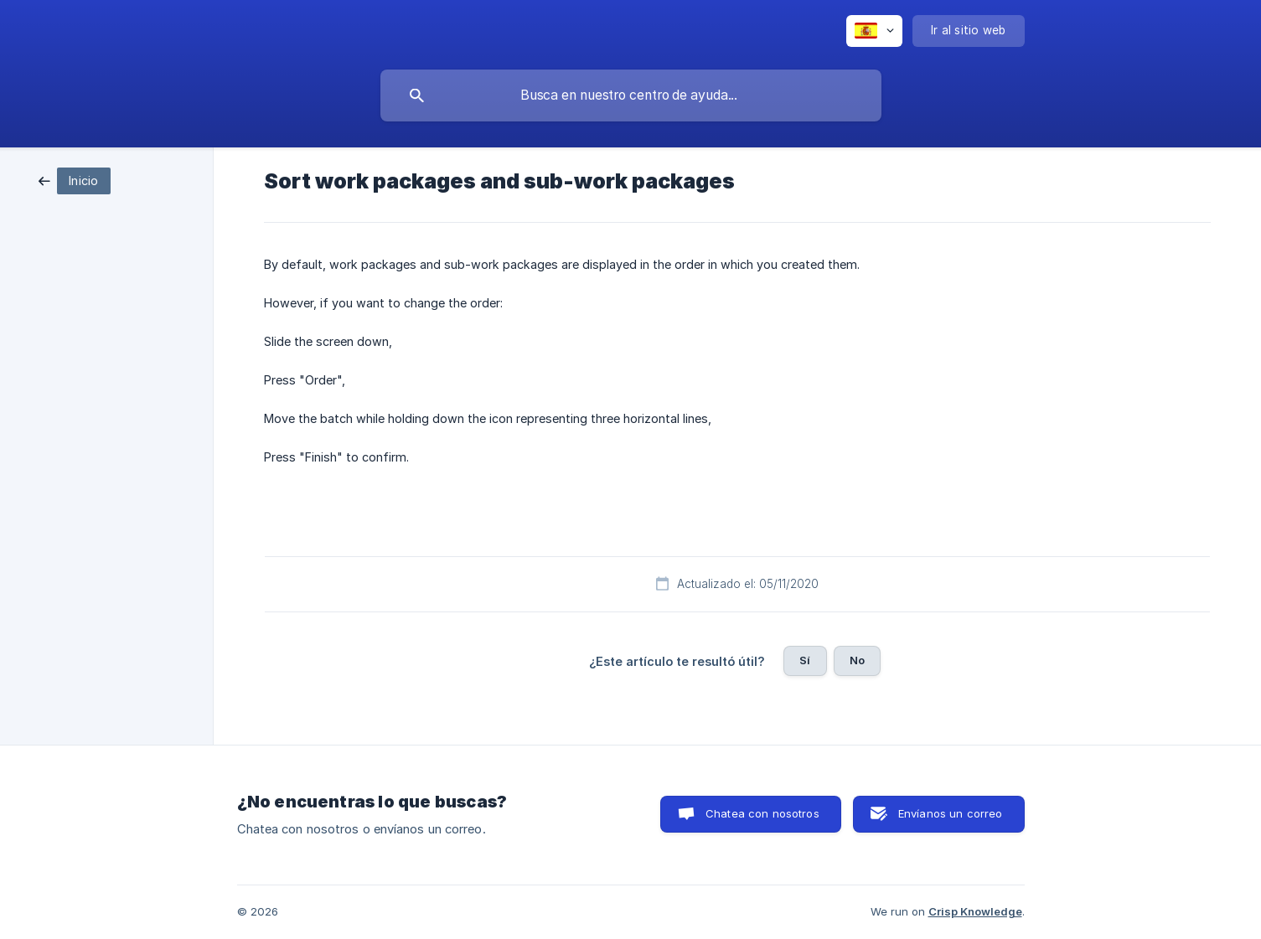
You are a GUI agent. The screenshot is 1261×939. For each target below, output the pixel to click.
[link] (75, 180)
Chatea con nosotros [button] (762, 813)
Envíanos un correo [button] (950, 813)
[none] (874, 31)
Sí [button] (804, 660)
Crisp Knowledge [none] (975, 911)
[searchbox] (630, 95)
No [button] (857, 660)
